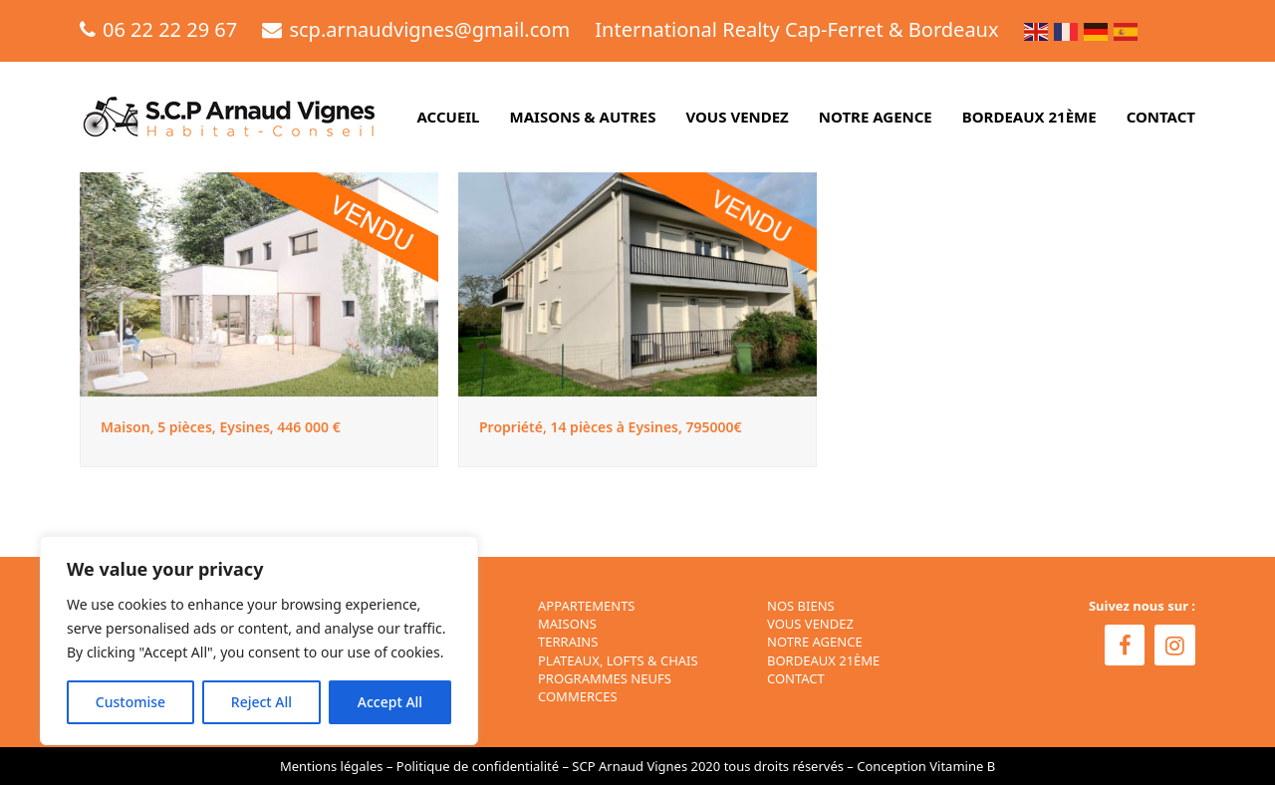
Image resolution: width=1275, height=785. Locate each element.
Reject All (261, 701)
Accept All (390, 701)
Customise (130, 701)
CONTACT (796, 678)
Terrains (568, 642)
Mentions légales (331, 766)
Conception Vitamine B (926, 766)
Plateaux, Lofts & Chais (618, 660)
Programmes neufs (604, 678)
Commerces (578, 696)
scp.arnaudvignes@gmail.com (429, 29)
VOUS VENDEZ (810, 624)
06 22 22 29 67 (170, 29)
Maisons (567, 624)
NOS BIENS (801, 606)
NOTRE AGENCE (815, 642)
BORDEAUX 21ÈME (823, 660)
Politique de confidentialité (477, 766)
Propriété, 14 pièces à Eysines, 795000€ (610, 426)
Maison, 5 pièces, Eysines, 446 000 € (221, 426)
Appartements (587, 606)
